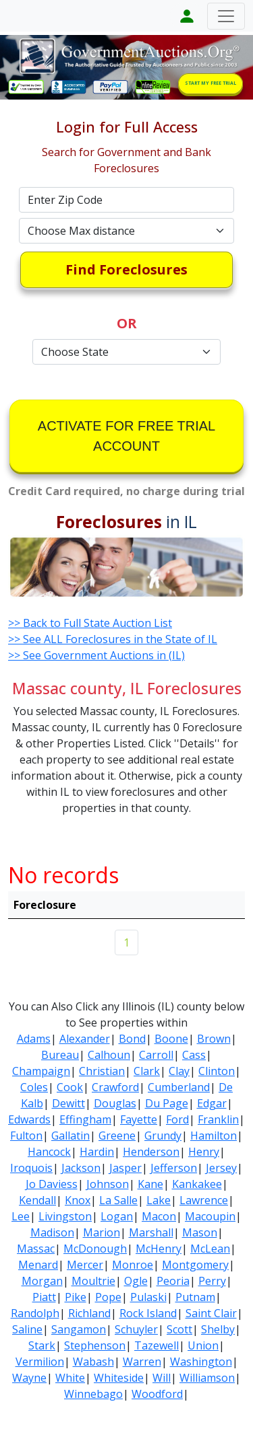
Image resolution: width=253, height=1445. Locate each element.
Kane (150, 1184)
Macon (159, 1216)
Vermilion (40, 1361)
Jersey (221, 1167)
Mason (199, 1232)
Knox (77, 1200)
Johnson (107, 1184)
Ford (177, 1119)
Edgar (212, 1103)
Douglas (115, 1103)
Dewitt (68, 1103)
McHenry (158, 1248)
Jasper (125, 1167)
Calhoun (109, 1054)
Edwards (29, 1119)
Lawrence (203, 1200)
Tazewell (156, 1345)
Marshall (151, 1232)
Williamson (207, 1377)
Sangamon (78, 1329)
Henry (203, 1151)
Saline (27, 1329)
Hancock (49, 1151)
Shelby (218, 1329)
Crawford (115, 1087)
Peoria (173, 1280)
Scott (179, 1329)
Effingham (85, 1119)
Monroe (132, 1264)
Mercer (85, 1264)
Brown (214, 1038)
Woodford (157, 1393)
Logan (117, 1216)
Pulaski (148, 1297)
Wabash (93, 1361)
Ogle (136, 1280)
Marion (101, 1232)
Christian (102, 1071)
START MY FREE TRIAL (210, 83)
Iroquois (31, 1167)
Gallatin (70, 1135)
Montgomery (195, 1264)
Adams (34, 1038)
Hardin (97, 1151)
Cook (70, 1087)
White (70, 1377)
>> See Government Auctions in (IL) (96, 655)
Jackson (81, 1167)
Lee (20, 1216)
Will (161, 1377)
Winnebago (93, 1393)
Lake (158, 1200)
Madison (52, 1232)
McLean (210, 1248)
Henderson (151, 1151)
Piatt (44, 1297)
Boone (171, 1038)
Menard (38, 1264)
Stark (41, 1345)
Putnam (195, 1297)
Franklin (218, 1119)
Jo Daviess (52, 1184)
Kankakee (197, 1184)
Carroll (156, 1054)
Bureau (60, 1054)
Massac (36, 1248)
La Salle (118, 1200)
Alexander (84, 1038)
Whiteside (119, 1377)
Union (203, 1345)
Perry (212, 1280)
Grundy (162, 1135)
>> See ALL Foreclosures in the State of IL (112, 639)
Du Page (166, 1103)
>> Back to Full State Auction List (90, 623)
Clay (179, 1071)
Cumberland (179, 1087)
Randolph (35, 1313)
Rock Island (148, 1313)
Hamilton (213, 1135)
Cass (194, 1054)
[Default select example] (127, 231)
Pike (75, 1297)
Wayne (29, 1377)
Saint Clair (211, 1313)
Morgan (42, 1280)
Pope (108, 1297)
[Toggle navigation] (226, 16)
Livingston (65, 1216)
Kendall (37, 1200)
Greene (117, 1135)
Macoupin (210, 1216)
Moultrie (93, 1280)
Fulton (26, 1135)
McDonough (95, 1248)
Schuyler (136, 1329)
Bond (132, 1038)
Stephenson (94, 1345)
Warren (142, 1361)
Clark (147, 1071)
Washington (201, 1361)
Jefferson (173, 1167)
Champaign (41, 1071)
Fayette (138, 1119)
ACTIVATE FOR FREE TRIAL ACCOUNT (126, 435)
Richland (89, 1313)
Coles (34, 1087)
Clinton (216, 1071)
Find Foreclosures (126, 269)
